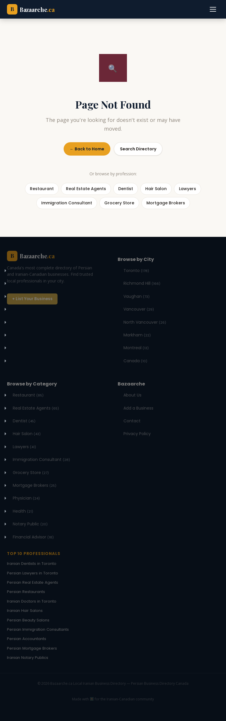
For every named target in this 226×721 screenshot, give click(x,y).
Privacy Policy (137, 434)
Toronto (136, 270)
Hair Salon (27, 434)
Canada (135, 361)
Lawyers (24, 447)
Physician (26, 498)
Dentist (24, 421)
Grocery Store (31, 472)
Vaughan (136, 296)
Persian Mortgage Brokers (32, 648)
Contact (132, 421)
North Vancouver (144, 322)
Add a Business (138, 408)
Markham (137, 335)
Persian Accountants (26, 638)
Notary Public (30, 524)
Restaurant (28, 395)
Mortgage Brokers (34, 485)
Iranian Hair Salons (25, 610)
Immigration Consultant (41, 459)
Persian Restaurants (26, 591)
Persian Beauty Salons (28, 620)
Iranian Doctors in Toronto (31, 601)
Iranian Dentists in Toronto (31, 563)
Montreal (136, 348)
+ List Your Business (32, 299)
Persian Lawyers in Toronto (32, 573)
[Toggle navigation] (213, 9)
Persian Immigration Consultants (38, 629)
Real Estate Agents (36, 408)
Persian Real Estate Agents (32, 582)
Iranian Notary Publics (27, 657)
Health (23, 511)
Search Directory (138, 149)
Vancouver (138, 309)
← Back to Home (87, 149)
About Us (132, 395)
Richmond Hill (141, 283)
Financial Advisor (33, 537)
